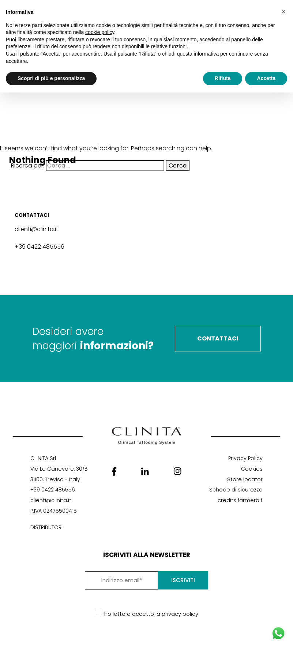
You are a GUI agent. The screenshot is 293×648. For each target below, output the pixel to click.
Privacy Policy (245, 458)
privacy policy (180, 614)
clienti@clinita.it (36, 229)
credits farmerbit (240, 500)
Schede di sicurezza (236, 489)
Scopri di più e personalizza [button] (51, 78)
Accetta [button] (266, 78)
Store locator (245, 479)
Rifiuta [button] (223, 78)
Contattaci (217, 338)
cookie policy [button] (99, 32)
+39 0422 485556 (39, 246)
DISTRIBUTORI (46, 527)
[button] (283, 12)
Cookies (252, 468)
